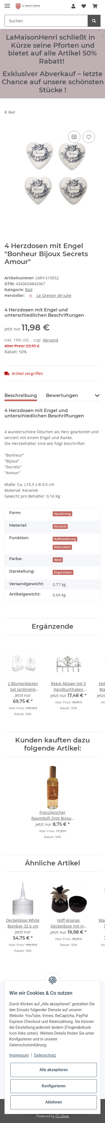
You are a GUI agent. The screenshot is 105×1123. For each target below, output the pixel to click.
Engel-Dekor (63, 572)
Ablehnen (53, 1102)
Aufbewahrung (65, 539)
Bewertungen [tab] (62, 395)
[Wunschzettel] (83, 6)
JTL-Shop (62, 1116)
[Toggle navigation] (7, 3)
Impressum (19, 1055)
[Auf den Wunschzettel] (89, 137)
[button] (73, 6)
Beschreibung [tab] (20, 395)
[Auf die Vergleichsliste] (74, 137)
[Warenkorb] (95, 6)
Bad (28, 289)
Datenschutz (45, 1055)
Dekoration (62, 547)
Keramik (60, 526)
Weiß (57, 560)
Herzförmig (62, 514)
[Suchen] (46, 21)
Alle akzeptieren (53, 1070)
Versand (50, 340)
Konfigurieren (54, 1086)
